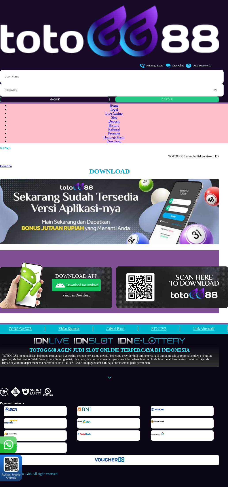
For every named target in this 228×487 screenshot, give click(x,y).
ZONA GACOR (20, 328)
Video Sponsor (69, 328)
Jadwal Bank (115, 328)
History (114, 125)
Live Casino (114, 113)
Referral (114, 129)
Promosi (114, 133)
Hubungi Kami (151, 66)
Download (114, 141)
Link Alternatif (204, 328)
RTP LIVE (158, 328)
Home (114, 105)
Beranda (6, 166)
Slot (114, 117)
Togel (114, 109)
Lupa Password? (198, 66)
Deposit (114, 121)
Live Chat (175, 66)
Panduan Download (76, 295)
